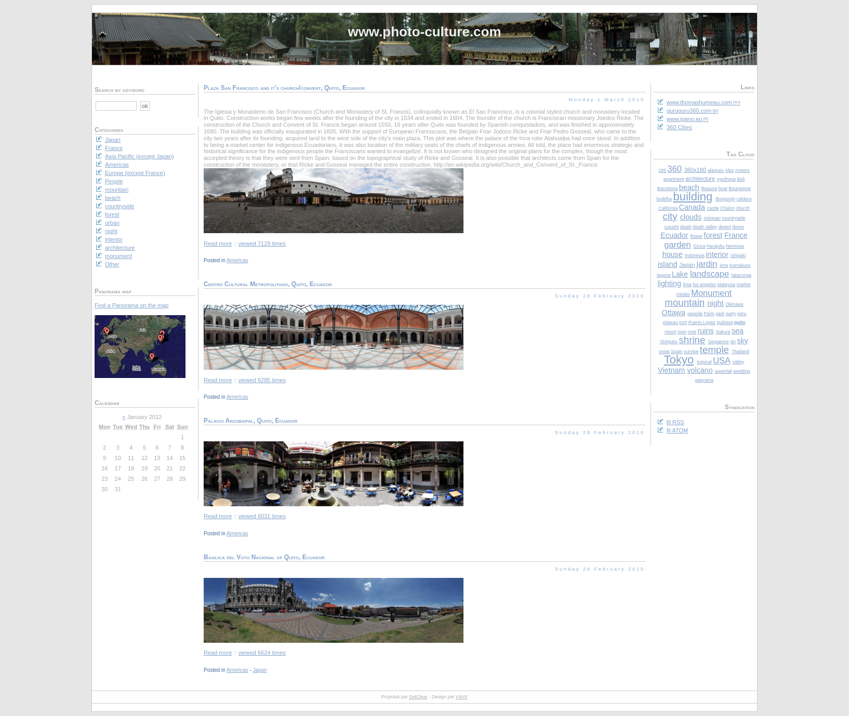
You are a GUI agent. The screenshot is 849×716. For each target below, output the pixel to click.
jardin (706, 263)
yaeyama (704, 380)
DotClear (418, 696)
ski (733, 341)
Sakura (723, 331)
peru (742, 313)
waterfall (723, 371)
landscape (709, 273)
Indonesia (695, 255)
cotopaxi (712, 218)
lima (687, 284)
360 (675, 168)
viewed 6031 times (262, 516)
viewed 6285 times (262, 380)
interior (717, 254)
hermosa (735, 246)
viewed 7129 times (262, 243)
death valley (705, 226)
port (683, 322)
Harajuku (716, 246)
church (743, 208)
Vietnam (671, 370)
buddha (664, 198)
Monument (711, 293)
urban (112, 223)
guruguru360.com (689, 110)
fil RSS (675, 422)
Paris (709, 313)
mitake (683, 294)
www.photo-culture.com (424, 31)
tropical (704, 361)
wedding (741, 371)
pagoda (694, 313)
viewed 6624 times (262, 653)
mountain (685, 302)
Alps (729, 170)
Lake (680, 274)
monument (118, 256)
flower (696, 236)
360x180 (695, 170)
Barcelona (667, 188)
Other (112, 264)
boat (723, 188)
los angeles (704, 284)
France (736, 235)
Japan (687, 265)
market (744, 284)
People (114, 181)
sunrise (691, 351)
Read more (218, 243)
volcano (699, 370)
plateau (670, 322)
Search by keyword (119, 89)
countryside (733, 218)
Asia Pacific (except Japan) (139, 156)
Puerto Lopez (701, 322)
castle (713, 208)
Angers (742, 170)
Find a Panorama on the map (131, 305)
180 (662, 170)
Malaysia (726, 284)
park (719, 313)
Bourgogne (739, 188)
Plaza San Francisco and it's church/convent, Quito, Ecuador (284, 87)
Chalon (727, 208)
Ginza (699, 246)
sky (742, 340)
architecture (700, 178)
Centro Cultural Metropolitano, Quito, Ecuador (268, 284)
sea (738, 331)
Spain (677, 351)
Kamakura (739, 265)
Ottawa (673, 312)
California (668, 208)
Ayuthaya (726, 179)
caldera (744, 198)
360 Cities (679, 127)
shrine (692, 339)
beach (689, 187)
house (672, 254)
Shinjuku (669, 341)
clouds (690, 217)
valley (739, 361)
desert (725, 226)
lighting (669, 283)
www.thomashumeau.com (699, 102)
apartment (674, 179)
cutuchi (671, 226)
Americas (237, 260)
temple (714, 349)
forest (713, 235)
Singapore (718, 341)
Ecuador (674, 235)
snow (664, 351)
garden (677, 244)
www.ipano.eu (684, 119)
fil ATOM (677, 430)
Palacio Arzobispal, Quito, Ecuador (251, 420)
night (715, 303)
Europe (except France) (135, 173)
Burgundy (725, 198)
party (731, 313)
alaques (716, 170)
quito (740, 322)
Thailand (740, 351)
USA (721, 360)
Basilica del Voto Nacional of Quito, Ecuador (264, 557)
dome (738, 226)
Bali (741, 179)
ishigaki (738, 255)
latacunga (741, 275)
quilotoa (725, 322)
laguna (663, 275)
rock (692, 331)
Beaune (709, 188)
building (692, 196)
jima (724, 265)
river (682, 331)
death (686, 226)
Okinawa (734, 304)
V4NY (462, 696)
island (667, 264)
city (670, 216)
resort (670, 331)
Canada (692, 207)
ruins (706, 331)
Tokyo (679, 359)
